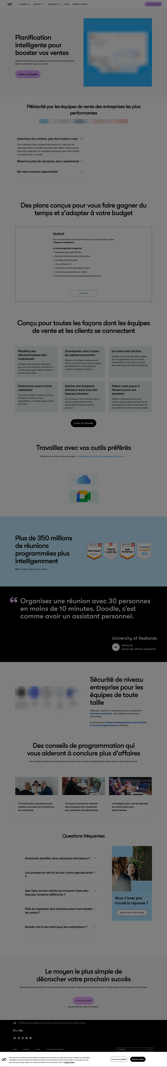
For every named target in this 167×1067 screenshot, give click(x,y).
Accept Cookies (138, 1063)
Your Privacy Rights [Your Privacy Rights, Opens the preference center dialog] (119, 1063)
